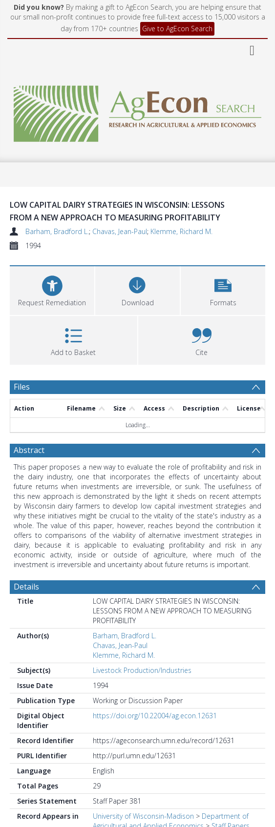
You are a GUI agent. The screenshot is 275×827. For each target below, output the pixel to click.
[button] (223, 289)
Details (26, 586)
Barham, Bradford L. (57, 231)
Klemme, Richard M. (181, 231)
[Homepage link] (137, 110)
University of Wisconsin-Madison (143, 816)
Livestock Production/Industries (142, 670)
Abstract (29, 450)
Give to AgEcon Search (177, 28)
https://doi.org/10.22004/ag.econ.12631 (155, 715)
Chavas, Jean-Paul (119, 231)
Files (22, 386)
